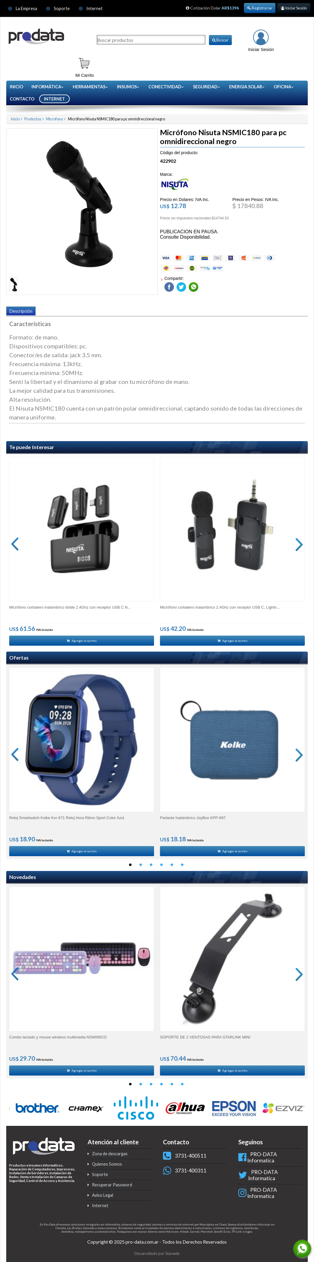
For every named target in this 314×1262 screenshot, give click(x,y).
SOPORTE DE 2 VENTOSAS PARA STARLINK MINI (205, 1039)
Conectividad (166, 86)
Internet (94, 8)
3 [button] (151, 867)
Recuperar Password (112, 1188)
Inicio (16, 86)
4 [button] (161, 867)
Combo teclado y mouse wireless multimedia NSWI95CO (58, 1039)
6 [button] (182, 867)
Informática (47, 86)
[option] (81, 551)
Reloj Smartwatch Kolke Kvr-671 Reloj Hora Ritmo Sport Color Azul (66, 818)
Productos (32, 119)
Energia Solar (247, 86)
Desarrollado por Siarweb (157, 1257)
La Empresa (26, 8)
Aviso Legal (102, 1199)
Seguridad (207, 86)
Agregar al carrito (82, 640)
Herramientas (90, 86)
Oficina (284, 86)
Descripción (20, 311)
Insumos (128, 86)
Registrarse (259, 8)
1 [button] (130, 867)
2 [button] (141, 867)
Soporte (62, 8)
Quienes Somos (107, 1167)
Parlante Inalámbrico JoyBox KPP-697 (193, 818)
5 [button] (172, 867)
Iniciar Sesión (294, 8)
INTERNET (54, 98)
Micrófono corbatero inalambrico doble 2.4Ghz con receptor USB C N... (70, 606)
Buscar (220, 40)
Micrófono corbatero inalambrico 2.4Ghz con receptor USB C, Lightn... (220, 606)
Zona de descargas (110, 1157)
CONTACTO (22, 98)
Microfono (54, 119)
